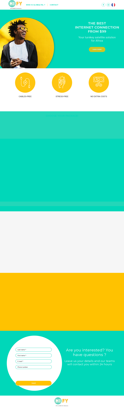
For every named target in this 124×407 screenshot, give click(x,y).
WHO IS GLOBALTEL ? (35, 5)
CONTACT (54, 5)
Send (34, 383)
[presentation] (33, 376)
